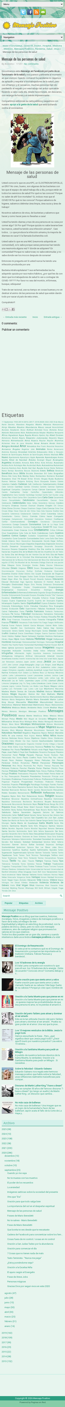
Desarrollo (49, 546)
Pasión (47, 755)
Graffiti (60, 631)
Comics (17, 516)
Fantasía (49, 611)
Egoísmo (29, 582)
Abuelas (12, 427)
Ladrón (4, 675)
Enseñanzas (57, 592)
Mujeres (51, 727)
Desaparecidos (26, 546)
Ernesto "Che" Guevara (54, 595)
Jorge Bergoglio (26, 664)
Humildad (39, 645)
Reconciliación (47, 790)
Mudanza (6, 727)
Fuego (44, 622)
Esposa (44, 603)
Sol (11, 842)
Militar (60, 719)
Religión (49, 795)
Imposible (6, 650)
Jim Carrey (57, 662)
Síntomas (42, 837)
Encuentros (35, 590)
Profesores (58, 779)
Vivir (47, 885)
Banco (4, 471)
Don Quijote (36, 574)
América (60, 443)
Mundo (60, 727)
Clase (16, 511)
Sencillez (12, 831)
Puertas (60, 784)
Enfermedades (9, 592)
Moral (17, 724)
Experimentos (31, 609)
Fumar (12, 625)
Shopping (59, 834)
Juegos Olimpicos (9, 670)
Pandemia (40, 49)
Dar (56, 538)
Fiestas (44, 617)
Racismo (22, 787)
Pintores (5, 768)
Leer (61, 675)
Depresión (50, 544)
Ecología (50, 576)
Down (16, 576)
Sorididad (40, 844)
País (53, 747)
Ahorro (35, 435)
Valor (18, 874)
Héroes (4, 639)
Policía (44, 771)
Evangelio (58, 606)
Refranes (59, 793)
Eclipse (42, 576)
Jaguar (60, 659)
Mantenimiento (36, 697)
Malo (43, 694)
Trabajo (47, 863)
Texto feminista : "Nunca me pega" (24, 1258)
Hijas (10, 639)
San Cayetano (13, 818)
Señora (41, 831)
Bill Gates (48, 473)
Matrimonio (38, 705)
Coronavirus (16, 45)
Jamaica (19, 662)
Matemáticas (7, 705)
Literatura (40, 683)
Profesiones (47, 779)
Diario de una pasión (54, 562)
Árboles (32, 460)
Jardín (32, 662)
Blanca (4, 476)
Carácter (21, 495)
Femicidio (58, 614)
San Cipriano (25, 818)
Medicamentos (57, 705)
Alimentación (17, 440)
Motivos (50, 724)
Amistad (14, 446)
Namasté (50, 730)
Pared (15, 755)
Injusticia (37, 653)
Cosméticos (17, 527)
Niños (53, 735)
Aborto (38, 424)
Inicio (5, 45)
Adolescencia (32, 432)
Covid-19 (28, 45)
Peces (11, 760)
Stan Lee (39, 847)
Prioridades (6, 779)
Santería (5, 826)
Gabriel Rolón (51, 625)
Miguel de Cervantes (38, 719)
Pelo (53, 760)
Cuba (21, 533)
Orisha (45, 744)
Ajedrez (42, 435)
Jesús (47, 661)
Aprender (40, 457)
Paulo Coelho (29, 757)
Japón (26, 662)
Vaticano (46, 875)
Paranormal (6, 755)
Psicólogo (35, 784)
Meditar (53, 707)
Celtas (34, 503)
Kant (51, 670)
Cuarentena (12, 533)
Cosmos (26, 527)
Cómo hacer (45, 516)
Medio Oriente (43, 708)
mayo (7, 1307)
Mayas (48, 705)
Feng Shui (28, 617)
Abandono (20, 424)
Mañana (5, 699)
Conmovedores (18, 521)
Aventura (12, 468)
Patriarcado (6, 757)
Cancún (60, 489)
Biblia (22, 473)
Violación (33, 882)
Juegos (60, 667)
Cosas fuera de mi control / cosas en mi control (31, 1239)
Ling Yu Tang (24, 683)
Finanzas (16, 620)
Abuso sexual (44, 427)
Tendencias (12, 858)
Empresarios (7, 590)
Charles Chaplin (44, 505)
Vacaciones (52, 872)
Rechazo (23, 790)
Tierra (55, 861)
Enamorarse (22, 590)
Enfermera (22, 592)
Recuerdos (58, 790)
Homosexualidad (29, 642)
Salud (49, 49)
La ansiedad (13, 1187)
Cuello (51, 533)
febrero (8, 1321)
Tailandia (46, 853)
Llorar (55, 683)
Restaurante (6, 804)
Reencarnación (23, 793)
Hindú (22, 639)
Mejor (60, 707)
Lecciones (38, 675)
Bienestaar (38, 473)
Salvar (39, 815)
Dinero (14, 568)
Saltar (14, 815)
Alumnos (59, 440)
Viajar (10, 880)
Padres (47, 746)
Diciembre (26, 565)
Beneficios (7, 473)
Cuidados (32, 536)
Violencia (44, 882)
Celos (29, 503)
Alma (27, 440)
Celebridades (19, 503)
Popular (8, 903)
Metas (45, 716)
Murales (5, 730)
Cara (16, 495)
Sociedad (37, 839)
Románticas (29, 810)
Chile (4, 508)
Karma (5, 672)
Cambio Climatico (31, 487)
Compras (6, 519)
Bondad (59, 476)
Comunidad (28, 519)
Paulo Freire (42, 757)
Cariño (45, 495)
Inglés (28, 653)
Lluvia (60, 683)
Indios (42, 651)
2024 (4, 1134)
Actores (53, 430)
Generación (6, 631)
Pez (34, 766)
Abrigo (4, 427)
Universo (13, 872)
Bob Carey (12, 476)
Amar (37, 443)
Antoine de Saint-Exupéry (33, 455)
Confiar (5, 522)
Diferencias (58, 565)
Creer (16, 530)
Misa (22, 722)
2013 (4, 1361)
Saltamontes (7, 815)
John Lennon (12, 665)
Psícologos (45, 784)
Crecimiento (7, 530)
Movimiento (58, 724)
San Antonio (55, 815)
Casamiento (58, 497)
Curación (22, 538)
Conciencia (39, 519)
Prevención (46, 776)
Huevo (20, 645)
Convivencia (6, 524)
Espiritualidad (34, 603)
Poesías (31, 771)
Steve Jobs (50, 847)
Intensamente (39, 656)
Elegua (26, 584)
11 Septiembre (7, 422)
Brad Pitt (16, 479)
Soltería (60, 842)
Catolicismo (29, 500)
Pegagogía (28, 760)
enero (7, 1326)
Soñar (31, 844)
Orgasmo (30, 744)
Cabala (60, 481)
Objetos (44, 738)
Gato (39, 628)
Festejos (37, 617)
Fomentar (41, 620)
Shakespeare (50, 834)
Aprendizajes (51, 457)
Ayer (34, 468)
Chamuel (32, 506)
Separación (49, 831)
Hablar (18, 636)
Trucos (46, 866)
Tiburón (31, 861)
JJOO (4, 665)
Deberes (11, 541)
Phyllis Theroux (44, 766)
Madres (40, 691)
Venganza (21, 877)
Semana (51, 828)
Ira (34, 658)
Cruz (4, 533)
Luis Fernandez (15, 689)
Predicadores (23, 774)
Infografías (7, 653)
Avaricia (5, 468)
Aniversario (58, 449)
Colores (60, 514)
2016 (26, 422)
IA (62, 645)
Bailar (52, 468)
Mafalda (5, 694)
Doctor (37, 45)
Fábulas (41, 608)
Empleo (27, 587)
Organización (20, 744)
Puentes (53, 784)
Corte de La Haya (50, 524)
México (60, 716)
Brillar (30, 479)
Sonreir (15, 844)
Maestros (58, 691)
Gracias (53, 630)
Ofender (18, 741)
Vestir (4, 880)
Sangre (45, 820)
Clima (33, 511)
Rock (61, 807)
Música (19, 730)
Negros (44, 733)
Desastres (59, 546)
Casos (4, 500)
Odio (11, 741)
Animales (40, 449)
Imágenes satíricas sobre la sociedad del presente (32, 1192)
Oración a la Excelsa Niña (19, 1267)
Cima (57, 508)
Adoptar (42, 433)
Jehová (39, 662)
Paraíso (59, 752)
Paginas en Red (38, 1402)
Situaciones (6, 839)
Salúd (26, 815)
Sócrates (5, 842)
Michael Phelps (8, 719)
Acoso (22, 430)
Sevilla (25, 834)
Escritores (16, 598)
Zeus (14, 891)
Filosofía (52, 617)
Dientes (35, 565)
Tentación (33, 858)
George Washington (33, 631)
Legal (4, 678)
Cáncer (41, 489)
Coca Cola (40, 511)
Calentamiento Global (53, 484)
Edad (4, 579)
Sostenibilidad (8, 847)
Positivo (13, 773)
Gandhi (14, 628)
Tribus (25, 866)
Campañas (15, 489)
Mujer (41, 727)
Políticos (59, 771)
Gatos (46, 628)
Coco (61, 511)
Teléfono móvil (57, 855)
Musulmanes (39, 730)
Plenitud (5, 771)
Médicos (8, 49)
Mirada (16, 722)
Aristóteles (16, 463)
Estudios (44, 606)
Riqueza (6, 807)
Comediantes (7, 516)
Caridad (38, 495)
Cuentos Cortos (10, 535)
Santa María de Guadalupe (24, 823)
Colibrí (43, 514)
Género (15, 631)
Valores (33, 874)
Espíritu (30, 601)
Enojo (48, 592)
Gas (21, 628)
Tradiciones (57, 864)
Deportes (30, 544)
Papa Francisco (56, 749)
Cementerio (42, 503)
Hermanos (58, 636)
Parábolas (33, 752)
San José (48, 818)
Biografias (58, 473)
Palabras (6, 749)
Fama (22, 611)
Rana (36, 787)
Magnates (22, 694)
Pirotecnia (14, 768)
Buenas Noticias (9, 481)
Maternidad (27, 705)
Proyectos (15, 784)
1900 (16, 422)
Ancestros (59, 446)
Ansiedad (22, 452)
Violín (12, 885)
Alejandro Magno (56, 438)
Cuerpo (23, 535)
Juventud (37, 670)
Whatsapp (29, 888)
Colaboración (25, 514)
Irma (41, 659)
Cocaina (48, 511)
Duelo (36, 576)
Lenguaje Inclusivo (27, 678)
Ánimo (49, 449)
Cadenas (22, 484)
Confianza (58, 519)
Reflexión (36, 792)
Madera (5, 691)
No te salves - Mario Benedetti (22, 1220)
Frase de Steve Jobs (17, 1277)
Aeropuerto (59, 433)
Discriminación (8, 571)
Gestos (45, 631)
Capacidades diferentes (52, 492)
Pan (12, 750)
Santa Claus (53, 820)
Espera (12, 601)
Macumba (59, 689)
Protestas (59, 782)
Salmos (59, 812)
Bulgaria (21, 481)
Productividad (27, 779)
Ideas (4, 648)
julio (7, 1298)
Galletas (5, 628)
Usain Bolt (36, 872)
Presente (25, 776)
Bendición (59, 471)
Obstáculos (58, 738)
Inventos (15, 659)
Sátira (4, 828)
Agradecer (13, 435)
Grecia (20, 633)
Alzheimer (6, 443)
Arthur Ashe (40, 463)
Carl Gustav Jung (56, 495)
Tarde (15, 855)
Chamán (23, 506)
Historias (39, 638)
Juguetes (21, 670)
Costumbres (36, 527)
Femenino (48, 614)
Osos (21, 747)
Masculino (59, 702)
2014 (20, 422)
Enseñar (5, 595)
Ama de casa (17, 443)
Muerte (21, 727)
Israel (49, 659)
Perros (35, 763)
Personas (6, 765)
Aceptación (14, 430)
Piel (61, 766)
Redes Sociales (9, 793)
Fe (12, 614)
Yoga (60, 888)
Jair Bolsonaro (8, 662)
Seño (35, 831)
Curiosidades (33, 538)
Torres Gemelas (27, 864)
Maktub (31, 694)
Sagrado (37, 812)
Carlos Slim (22, 497)
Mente (29, 715)
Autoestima (47, 465)
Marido (29, 699)
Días (4, 565)
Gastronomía (29, 628)
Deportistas (40, 544)
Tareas (22, 855)
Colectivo (35, 514)
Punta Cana (6, 787)
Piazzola (55, 766)
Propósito (15, 782)
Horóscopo (50, 642)
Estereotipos (17, 606)
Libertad (52, 680)
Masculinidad (46, 702)
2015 (4, 1351)
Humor (47, 645)
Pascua (39, 755)
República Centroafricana (32, 799)
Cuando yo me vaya (17, 1173)
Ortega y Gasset (56, 744)
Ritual (20, 807)
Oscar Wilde (7, 747)
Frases (13, 622)
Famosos (39, 611)
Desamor (14, 546)
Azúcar (47, 468)
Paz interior (58, 757)
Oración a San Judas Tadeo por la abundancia (30, 1244)
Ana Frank (41, 446)
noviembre (10, 1160)
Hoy (10, 645)
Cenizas (51, 503)
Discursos (20, 571)
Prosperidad (26, 782)
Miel (25, 719)
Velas (4, 877)
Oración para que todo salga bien (24, 1201)
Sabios (16, 812)
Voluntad (5, 888)
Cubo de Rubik (30, 533)
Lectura (55, 675)
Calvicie (10, 487)
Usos (44, 872)
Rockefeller (6, 810)
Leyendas (29, 680)
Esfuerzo (44, 598)
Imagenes (48, 647)
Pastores (54, 755)
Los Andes (34, 686)
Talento (54, 853)
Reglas (13, 796)
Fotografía (51, 619)
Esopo (52, 598)
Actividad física (41, 430)
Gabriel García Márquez (33, 625)
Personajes (57, 763)
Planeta (31, 768)
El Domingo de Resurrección (29, 945)
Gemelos (59, 628)
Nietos (39, 735)
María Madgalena (17, 699)
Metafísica (37, 716)
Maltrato (51, 694)
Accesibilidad (57, 427)
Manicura (18, 697)
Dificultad (6, 568)
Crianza (23, 530)
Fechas (17, 614)
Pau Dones (17, 757)
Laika (11, 675)
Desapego (38, 546)
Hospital (47, 45)
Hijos (16, 639)
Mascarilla (21, 702)
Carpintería (32, 497)
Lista (33, 683)
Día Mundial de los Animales (27, 562)
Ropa (38, 810)
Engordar (41, 593)
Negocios (36, 733)
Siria (54, 837)
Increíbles (27, 651)
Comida (33, 516)
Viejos (60, 880)
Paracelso (43, 752)
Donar (4, 576)
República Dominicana (11, 802)
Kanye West (58, 670)
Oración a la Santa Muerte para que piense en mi (39, 996)
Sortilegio (59, 844)
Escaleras (6, 598)
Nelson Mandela (55, 733)
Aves (19, 468)
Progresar (6, 782)
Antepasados (42, 452)
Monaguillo (48, 722)
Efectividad (14, 582)
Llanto (48, 683)
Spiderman (21, 847)
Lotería (60, 686)
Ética (51, 606)
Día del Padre (57, 554)
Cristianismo (41, 530)
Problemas (16, 779)
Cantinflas (35, 492)
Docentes (6, 574)
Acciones (5, 430)
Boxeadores (6, 479)
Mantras (45, 697)
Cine (61, 508)
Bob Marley (23, 476)
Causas (53, 500)
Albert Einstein (56, 435)
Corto (61, 524)
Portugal (5, 774)
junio (7, 1302)
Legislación (12, 678)
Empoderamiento (39, 587)
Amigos (6, 446)
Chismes (16, 508)
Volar (61, 885)
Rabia (14, 787)
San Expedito (37, 817)
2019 (4, 1333)
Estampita (6, 606)
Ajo (47, 435)
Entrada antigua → (53, 317)
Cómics (25, 516)
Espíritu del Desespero (45, 601)
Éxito (22, 608)
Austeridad (31, 465)
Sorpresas (50, 844)
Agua (21, 435)
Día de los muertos (43, 552)
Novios (20, 738)
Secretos (11, 828)
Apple (32, 457)
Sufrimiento (42, 850)
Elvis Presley (36, 584)
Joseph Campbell (9, 667)
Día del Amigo (18, 554)
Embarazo (47, 584)
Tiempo (39, 861)
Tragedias (6, 866)
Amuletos (31, 446)
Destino (32, 549)
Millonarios (7, 721)
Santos (52, 826)
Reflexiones (49, 792)
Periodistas (25, 763)
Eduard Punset (29, 579)
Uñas (20, 872)
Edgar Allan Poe (15, 579)
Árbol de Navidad (18, 460)
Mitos (35, 722)
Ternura (5, 861)
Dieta (42, 565)
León (47, 678)
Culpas (52, 536)
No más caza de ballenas (27, 1102)
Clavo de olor (24, 511)
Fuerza (5, 625)
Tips (61, 861)
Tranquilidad (16, 866)
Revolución (27, 804)
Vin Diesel (15, 883)
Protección (49, 782)
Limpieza (14, 683)
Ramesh (30, 787)
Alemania (6, 441)
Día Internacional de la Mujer (45, 557)
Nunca (27, 738)
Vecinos (54, 875)
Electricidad (17, 584)
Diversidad (58, 571)
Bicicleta (29, 473)
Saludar (33, 815)
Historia (30, 639)
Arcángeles (58, 460)
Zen (9, 891)
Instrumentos (58, 653)
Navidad (17, 732)
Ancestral (50, 446)
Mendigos (23, 711)
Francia (5, 622)
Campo (34, 489)
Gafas (60, 625)
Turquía (60, 866)
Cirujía (4, 511)
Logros (12, 686)
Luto (36, 689)
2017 (31, 422)
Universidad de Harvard (40, 869)
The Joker (22, 861)
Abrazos (47, 424)
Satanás (60, 826)
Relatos (41, 796)
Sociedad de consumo (52, 839)
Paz (50, 757)
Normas (5, 738)
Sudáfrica (16, 850)
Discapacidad (47, 568)
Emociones (58, 584)
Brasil (24, 479)
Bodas (32, 476)
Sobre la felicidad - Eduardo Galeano (33, 1068)
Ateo (24, 465)
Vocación (54, 885)
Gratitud (13, 633)
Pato (61, 755)
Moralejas (26, 724)
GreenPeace (29, 633)
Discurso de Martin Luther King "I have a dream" (38, 1085)
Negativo (27, 733)
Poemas (22, 771)
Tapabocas (7, 855)
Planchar (23, 768)
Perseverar (45, 763)
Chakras (15, 505)
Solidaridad (37, 842)
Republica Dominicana (53, 799)
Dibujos (10, 565)
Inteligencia (7, 656)
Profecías (37, 779)
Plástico (54, 768)
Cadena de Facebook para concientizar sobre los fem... (35, 1234)
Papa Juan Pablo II (10, 752)
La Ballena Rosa (36, 673)
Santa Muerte (46, 823)
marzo (8, 1316)
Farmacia (6, 614)
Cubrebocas (42, 533)
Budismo (59, 479)
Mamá (60, 694)
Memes (5, 711)
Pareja (22, 755)
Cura (15, 538)
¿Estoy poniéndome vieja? (20, 1262)
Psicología (24, 784)
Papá (45, 749)
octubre (8, 1165)
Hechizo (49, 636)
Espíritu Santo (19, 603)
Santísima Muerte (18, 826)
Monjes (5, 724)
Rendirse (6, 799)
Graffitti (5, 633)
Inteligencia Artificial (23, 656)
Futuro (19, 625)
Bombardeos (41, 476)
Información (19, 653)
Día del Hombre (31, 554)
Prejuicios (33, 774)
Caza (61, 500)
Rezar (41, 804)
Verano (43, 877)
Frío (40, 622)
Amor (23, 446)
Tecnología (45, 855)
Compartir (58, 516)
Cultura (59, 535)
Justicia (29, 670)
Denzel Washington (18, 544)
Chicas (60, 506)
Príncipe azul (57, 776)
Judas (53, 667)
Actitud (30, 430)
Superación (7, 852)
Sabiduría (6, 812)
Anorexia (13, 452)
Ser (56, 831)
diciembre (10, 1156)
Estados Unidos (55, 603)
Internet (50, 656)
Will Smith (39, 888)
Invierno (29, 659)
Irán (37, 659)
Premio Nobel (43, 774)
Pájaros (59, 747)
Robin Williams (51, 807)
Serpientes (13, 834)
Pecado (4, 760)
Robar (26, 807)
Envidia (40, 595)
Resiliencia (27, 802)
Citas (10, 511)
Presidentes (35, 776)
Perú (14, 766)
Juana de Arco (33, 667)
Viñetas (24, 883)
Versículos (59, 877)
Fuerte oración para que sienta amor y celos (37, 979)
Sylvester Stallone (34, 853)
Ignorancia (19, 648)
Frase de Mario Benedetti (19, 1225)
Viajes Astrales (20, 880)
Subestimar (6, 850)
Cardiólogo (30, 495)
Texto (12, 860)
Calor (4, 487)
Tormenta (15, 864)
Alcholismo (6, 438)
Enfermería (32, 592)
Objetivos (35, 738)
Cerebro (59, 503)
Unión (27, 869)
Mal (38, 694)
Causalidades (42, 500)
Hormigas (41, 642)
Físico (34, 620)
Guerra (45, 633)
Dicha (18, 565)
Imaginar (59, 648)
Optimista (58, 741)
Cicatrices (31, 508)
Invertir (22, 659)
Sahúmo (46, 812)
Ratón (46, 787)
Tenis (25, 858)
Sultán (60, 850)
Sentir (30, 831)
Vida (39, 880)
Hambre (40, 636)
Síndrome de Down (30, 837)
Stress (60, 847)
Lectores (47, 675)
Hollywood (58, 639)
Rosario (44, 810)
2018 (37, 422)
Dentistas (6, 544)
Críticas (59, 530)
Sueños (24, 850)
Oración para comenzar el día (22, 1248)
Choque (24, 508)
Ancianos (6, 449)
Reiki (19, 796)
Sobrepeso (16, 839)
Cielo (44, 508)
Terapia (60, 858)
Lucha (4, 689)
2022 (47, 422)
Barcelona (19, 471)
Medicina (57, 45)
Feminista (18, 616)
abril (7, 1312)
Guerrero (52, 633)
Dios (30, 568)
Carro (39, 497)
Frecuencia (23, 622)
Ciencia (50, 508)
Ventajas (35, 877)
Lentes (40, 678)
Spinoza (30, 847)
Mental (22, 715)
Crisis (30, 530)
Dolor (21, 574)
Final (9, 620)
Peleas (37, 760)
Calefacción (37, 484)
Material (17, 705)
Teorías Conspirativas (47, 858)
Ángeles (16, 449)
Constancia (45, 522)
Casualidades (14, 500)
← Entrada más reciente (15, 317)
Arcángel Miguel (44, 460)
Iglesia (11, 648)
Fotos (60, 619)
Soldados (17, 842)
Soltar (53, 842)
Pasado (30, 755)
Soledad (26, 842)
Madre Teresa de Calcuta (22, 691)
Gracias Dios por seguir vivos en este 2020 (28, 1286)
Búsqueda (44, 481)
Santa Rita (58, 823)
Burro (36, 481)
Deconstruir (26, 541)
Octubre (5, 741)
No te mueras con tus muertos (22, 1178)
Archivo (39, 903)
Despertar (23, 549)
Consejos (32, 521)
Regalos (5, 796)
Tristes (31, 866)
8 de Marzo (58, 422)
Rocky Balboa (17, 810)
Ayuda (40, 468)
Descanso (6, 549)
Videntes (45, 880)
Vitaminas (40, 885)
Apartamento (14, 457)
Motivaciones (38, 724)
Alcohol (15, 438)
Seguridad (43, 828)
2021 (4, 1148)
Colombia (51, 514)
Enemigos (48, 590)
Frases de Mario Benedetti (20, 1215)
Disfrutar (38, 571)
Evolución (13, 608)
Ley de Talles (18, 681)
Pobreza (13, 771)
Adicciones (15, 432)
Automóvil (58, 465)
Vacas (60, 872)
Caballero (6, 484)
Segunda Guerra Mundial (27, 828)
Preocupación (14, 776)
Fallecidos (13, 611)
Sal (52, 812)
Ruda (56, 810)
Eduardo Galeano (44, 579)
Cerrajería (6, 506)
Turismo (52, 866)
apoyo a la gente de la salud (24, 104)
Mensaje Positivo (37, 711)
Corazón (24, 524)
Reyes (34, 804)
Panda (17, 750)
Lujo (25, 689)
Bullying (29, 481)
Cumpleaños (7, 538)
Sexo (31, 834)
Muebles (13, 727)
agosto (8, 1293)
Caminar (51, 487)
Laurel (30, 675)
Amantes (29, 443)
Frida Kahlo (33, 622)
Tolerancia (6, 864)
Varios (40, 875)
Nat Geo (59, 730)
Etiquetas (23, 903)
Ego (22, 582)
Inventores (6, 658)
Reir (24, 796)
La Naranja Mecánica (54, 673)
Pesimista (28, 766)
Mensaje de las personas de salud (23, 59)
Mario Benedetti (41, 699)
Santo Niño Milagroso (37, 826)
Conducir (48, 519)
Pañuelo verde (37, 750)
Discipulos (59, 568)
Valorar (25, 874)
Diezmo (49, 565)
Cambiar (19, 487)
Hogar (49, 639)
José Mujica (57, 664)
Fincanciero (26, 620)
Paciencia (39, 747)
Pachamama (29, 747)
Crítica (52, 530)
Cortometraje (7, 527)
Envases (33, 595)
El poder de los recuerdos (20, 1182)
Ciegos (39, 508)
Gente (21, 631)
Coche (56, 511)
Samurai (46, 815)
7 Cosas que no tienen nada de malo (25, 1253)
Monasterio (58, 722)
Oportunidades (46, 741)
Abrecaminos (58, 424)
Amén (52, 443)
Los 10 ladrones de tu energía (30, 962)
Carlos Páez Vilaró (9, 497)
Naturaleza (7, 732)
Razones (59, 787)
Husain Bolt (56, 645)
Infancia (51, 650)
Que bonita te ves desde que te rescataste (28, 1229)
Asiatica (5, 465)
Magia (13, 694)
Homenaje (16, 642)
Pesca (19, 766)
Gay (52, 628)
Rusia (61, 810)
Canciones (51, 489)
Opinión (35, 741)
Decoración (37, 541)
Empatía (6, 587)
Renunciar (15, 799)
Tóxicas (39, 864)
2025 (4, 1129)
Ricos (46, 804)
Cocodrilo (5, 514)
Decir (18, 541)
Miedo (19, 718)
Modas (41, 722)
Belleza (50, 470)
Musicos (28, 730)
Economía (59, 576)
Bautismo (35, 471)
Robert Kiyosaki (36, 807)
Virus (56, 49)
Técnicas (34, 855)
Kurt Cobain (23, 673)
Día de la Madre (26, 552)
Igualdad (29, 648)
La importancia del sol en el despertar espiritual (31, 1206)
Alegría (22, 438)
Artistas (49, 463)
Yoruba (5, 891)
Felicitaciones (37, 614)
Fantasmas (58, 611)
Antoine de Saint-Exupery (12, 455)
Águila (28, 435)
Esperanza (21, 600)
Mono (11, 724)
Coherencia (14, 514)
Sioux (49, 837)
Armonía (25, 463)
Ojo (24, 741)
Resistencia (38, 802)
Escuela (36, 598)
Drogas (23, 576)
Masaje (11, 702)
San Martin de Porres (16, 820)
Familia (29, 611)
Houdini (5, 645)
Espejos (5, 601)
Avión (24, 468)
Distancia (48, 571)
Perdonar (6, 763)
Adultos (50, 432)
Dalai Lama (44, 538)
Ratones (52, 787)
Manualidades (56, 697)
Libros (60, 680)
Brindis (37, 479)
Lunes (30, 689)
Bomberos (51, 476)
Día (38, 549)
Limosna (5, 683)
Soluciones (6, 844)
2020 (41, 422)
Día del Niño (44, 554)
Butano (53, 481)
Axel (30, 468)
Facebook (50, 608)
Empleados (16, 587)
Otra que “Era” (14, 1197)
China (9, 508)
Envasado (25, 595)
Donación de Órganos (52, 574)
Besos (15, 473)
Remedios (59, 796)
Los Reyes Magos (48, 686)
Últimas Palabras (9, 869)
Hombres (6, 642)
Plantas (46, 768)
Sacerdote (26, 812)
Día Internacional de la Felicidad (16, 557)
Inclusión (17, 650)
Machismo (49, 689)
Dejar (53, 541)
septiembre (10, 1170)
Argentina (6, 462)
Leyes (37, 680)
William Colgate (51, 888)
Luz (41, 689)
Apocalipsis (25, 457)
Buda (51, 479)
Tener (20, 858)
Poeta (38, 771)
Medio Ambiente (28, 707)
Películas (46, 760)
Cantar (25, 492)
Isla (45, 659)
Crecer (60, 527)
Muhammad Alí (31, 727)
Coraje (16, 524)
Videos (53, 880)
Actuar (60, 430)
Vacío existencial (9, 875)
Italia (55, 659)
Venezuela (11, 877)
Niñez (46, 735)
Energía (59, 589)
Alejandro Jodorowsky (37, 438)
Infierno (60, 651)
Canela (4, 492)
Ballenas (59, 468)
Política (50, 771)
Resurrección (17, 804)
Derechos (59, 544)
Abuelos (20, 427)
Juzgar (46, 670)
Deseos (14, 549)
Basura (27, 471)
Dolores (27, 574)
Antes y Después (56, 452)
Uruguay (28, 872)
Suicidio (53, 850)
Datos (61, 538)
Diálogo (42, 562)
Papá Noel (24, 752)
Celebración (6, 503)
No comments (31, 64)
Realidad (5, 790)
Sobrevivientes (26, 839)
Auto (38, 465)
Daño (52, 538)
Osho (15, 747)
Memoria (13, 711)
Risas (13, 807)
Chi (55, 506)
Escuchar (27, 598)
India (35, 650)
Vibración (31, 880)
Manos (26, 697)
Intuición (59, 656)
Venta (28, 877)
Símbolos (17, 837)
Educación (58, 579)
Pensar (60, 760)
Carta (44, 497)
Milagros (52, 718)
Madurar (49, 691)
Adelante (5, 433)
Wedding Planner (17, 888)
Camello (43, 487)
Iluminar (37, 648)
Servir (20, 834)
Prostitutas (38, 782)
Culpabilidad (42, 536)
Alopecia (34, 441)
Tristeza (38, 866)
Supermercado (20, 852)
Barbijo (11, 471)
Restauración (58, 802)
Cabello (13, 484)
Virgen (25, 885)
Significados (7, 836)
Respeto (48, 802)
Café (30, 484)
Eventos (5, 609)
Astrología (18, 465)
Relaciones (32, 796)
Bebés (43, 470)
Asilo (11, 465)
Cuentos (59, 533)
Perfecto (15, 763)
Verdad (50, 877)
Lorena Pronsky (22, 686)
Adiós (23, 433)
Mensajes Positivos (24, 49)
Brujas (44, 479)
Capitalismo (7, 495)
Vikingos (5, 883)
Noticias (13, 738)
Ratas (41, 787)
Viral (18, 885)
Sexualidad (39, 834)
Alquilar (42, 441)
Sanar (39, 820)
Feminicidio (7, 617)
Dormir (10, 576)
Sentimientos (22, 831)
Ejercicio (38, 582)
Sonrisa (24, 844)
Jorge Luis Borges (43, 665)
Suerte (33, 850)
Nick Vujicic (29, 736)
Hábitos (10, 636)
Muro (12, 730)
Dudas (30, 576)
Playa (61, 768)
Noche (60, 735)
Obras (50, 738)
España (59, 598)
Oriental (38, 744)
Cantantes (15, 492)
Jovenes (21, 667)
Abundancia (31, 427)
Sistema (60, 837)
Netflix (4, 736)
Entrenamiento (15, 595)
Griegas (37, 633)
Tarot (28, 855)
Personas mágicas (16, 1281)
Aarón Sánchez (8, 424)
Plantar (39, 768)
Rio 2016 (59, 804)
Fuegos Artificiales (55, 622)
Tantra (60, 853)
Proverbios (6, 784)
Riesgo (52, 804)
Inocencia (47, 653)
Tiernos (47, 861)
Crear (55, 527)
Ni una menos (15, 735)
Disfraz (30, 571)
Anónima (5, 452)
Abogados (30, 424)
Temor (4, 858)
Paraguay (51, 752)
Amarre (44, 443)
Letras (52, 678)
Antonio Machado (51, 455)
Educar (5, 582)
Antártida (32, 452)
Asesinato (58, 463)
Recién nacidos (34, 790)
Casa (50, 497)
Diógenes (22, 568)
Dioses (37, 568)
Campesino (26, 489)
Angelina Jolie (28, 449)
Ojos (28, 741)
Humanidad (29, 645)
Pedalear (19, 760)
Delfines (60, 541)
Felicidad (26, 614)
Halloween (32, 636)
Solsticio (47, 842)
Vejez (60, 874)
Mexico (53, 715)
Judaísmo (45, 667)
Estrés (26, 606)
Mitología (28, 722)
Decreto (47, 541)
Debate (4, 541)
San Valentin (30, 820)
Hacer (24, 636)
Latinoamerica (20, 675)
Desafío (5, 546)
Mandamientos (8, 697)
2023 (51, 422)
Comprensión (17, 519)
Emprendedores (56, 587)
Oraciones (8, 743)
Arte (32, 463)
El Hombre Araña (52, 582)
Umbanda (21, 869)
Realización (14, 790)
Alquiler (50, 441)
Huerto (15, 645)
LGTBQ (44, 681)
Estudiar (34, 606)
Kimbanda (13, 673)
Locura (5, 686)
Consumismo (58, 522)
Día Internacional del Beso (35, 560)
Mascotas (33, 702)
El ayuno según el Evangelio (21, 1272)
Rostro (50, 810)
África (4, 435)
